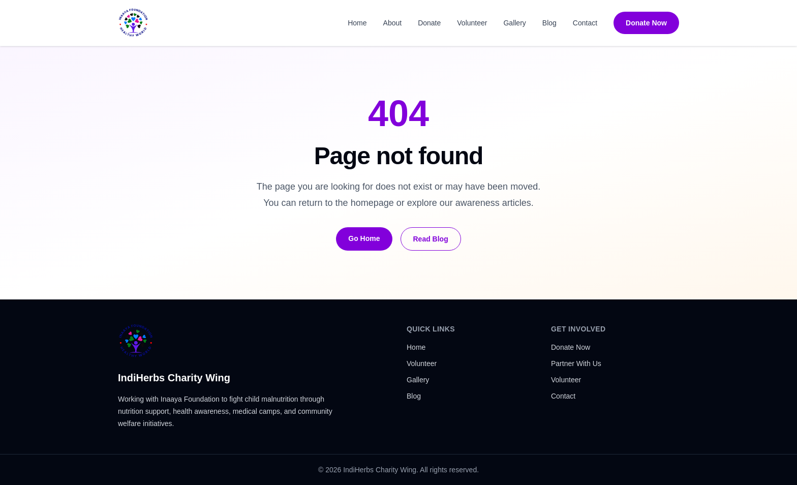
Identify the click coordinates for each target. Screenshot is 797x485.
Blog (549, 23)
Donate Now (646, 23)
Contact (585, 23)
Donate (429, 23)
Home (357, 23)
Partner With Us (576, 363)
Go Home (364, 238)
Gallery (514, 23)
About (392, 23)
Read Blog (430, 239)
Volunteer (472, 23)
